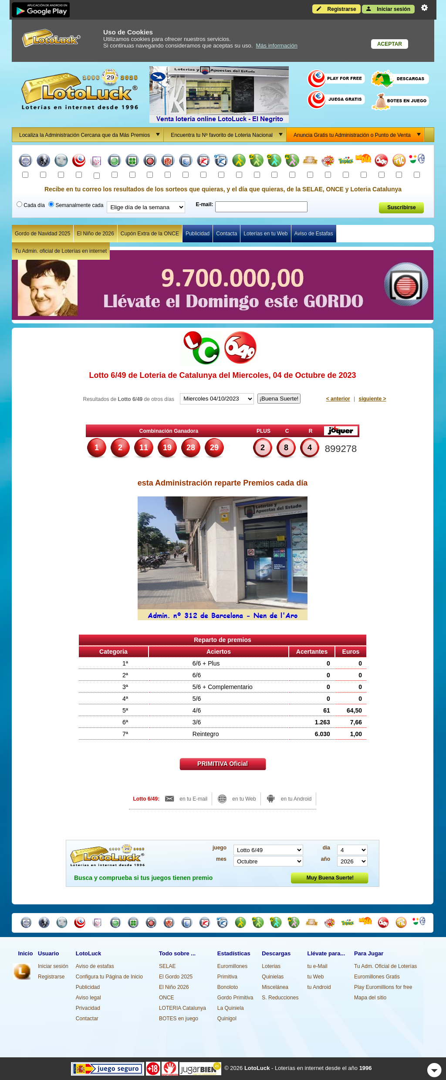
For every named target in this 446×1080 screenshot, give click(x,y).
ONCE (166, 998)
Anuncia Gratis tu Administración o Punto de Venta (359, 135)
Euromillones (232, 966)
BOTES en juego (178, 1018)
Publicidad (197, 234)
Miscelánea (275, 987)
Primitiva (227, 977)
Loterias (271, 966)
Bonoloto (227, 987)
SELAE (167, 966)
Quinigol (227, 1018)
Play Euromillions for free (383, 987)
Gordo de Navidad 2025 (42, 234)
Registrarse (336, 8)
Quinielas (273, 977)
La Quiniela (230, 1008)
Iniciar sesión (388, 8)
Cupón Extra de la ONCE (150, 234)
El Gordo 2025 (176, 977)
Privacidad (88, 1008)
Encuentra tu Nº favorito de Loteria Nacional (228, 135)
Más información (276, 45)
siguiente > (372, 399)
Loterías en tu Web (265, 234)
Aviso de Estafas (313, 234)
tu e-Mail (317, 966)
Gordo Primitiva (235, 998)
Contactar (87, 1018)
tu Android (319, 987)
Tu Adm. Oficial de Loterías (385, 966)
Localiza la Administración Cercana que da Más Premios (91, 135)
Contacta (226, 234)
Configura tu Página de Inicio (109, 977)
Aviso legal (88, 998)
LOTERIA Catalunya (182, 1008)
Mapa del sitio (370, 998)
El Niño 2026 (174, 987)
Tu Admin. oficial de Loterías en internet (61, 251)
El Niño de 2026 (95, 234)
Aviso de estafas (95, 966)
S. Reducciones (280, 998)
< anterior (338, 399)
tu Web (315, 977)
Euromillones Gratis (377, 977)
